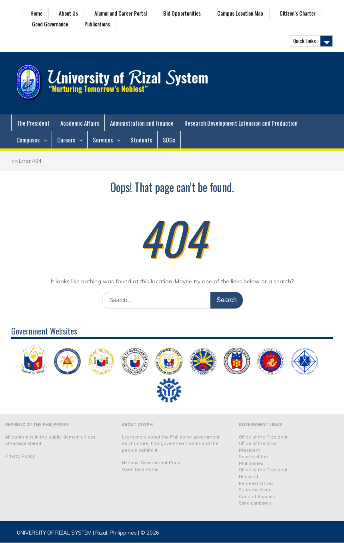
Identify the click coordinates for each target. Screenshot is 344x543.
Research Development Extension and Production (241, 122)
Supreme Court (255, 490)
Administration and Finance (142, 122)
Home (36, 13)
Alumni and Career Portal (120, 13)
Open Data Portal (140, 469)
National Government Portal (152, 462)
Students (141, 139)
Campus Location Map (240, 13)
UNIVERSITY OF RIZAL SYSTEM (54, 532)
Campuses (28, 139)
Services (103, 139)
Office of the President (263, 437)
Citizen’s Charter (298, 13)
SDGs (169, 139)
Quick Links (304, 41)
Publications (97, 24)
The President (33, 122)
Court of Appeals (257, 496)
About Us (68, 13)
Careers (66, 139)
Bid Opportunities (182, 13)
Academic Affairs (79, 122)
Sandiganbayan (255, 503)
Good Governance (50, 24)
